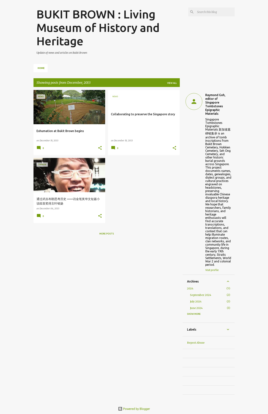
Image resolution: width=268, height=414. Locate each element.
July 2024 (196, 301)
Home (41, 68)
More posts (106, 233)
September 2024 (200, 295)
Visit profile (212, 270)
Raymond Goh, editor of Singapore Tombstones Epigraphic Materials (215, 104)
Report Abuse (196, 342)
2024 (190, 288)
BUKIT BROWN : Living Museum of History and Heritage (98, 27)
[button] (100, 148)
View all (172, 83)
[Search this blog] (215, 11)
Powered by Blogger (134, 408)
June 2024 (196, 308)
